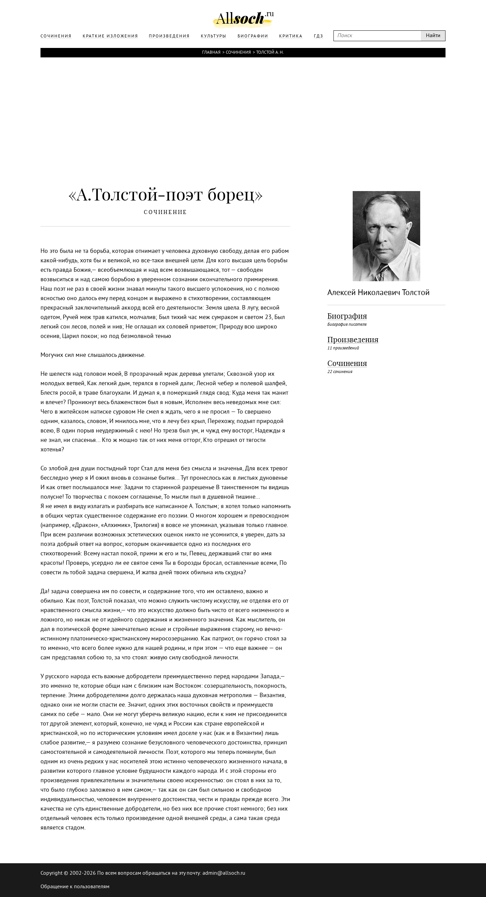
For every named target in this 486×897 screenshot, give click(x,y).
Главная (211, 52)
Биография (347, 316)
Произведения (352, 340)
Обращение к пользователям (74, 886)
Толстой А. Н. (270, 52)
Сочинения (238, 52)
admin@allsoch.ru (223, 873)
